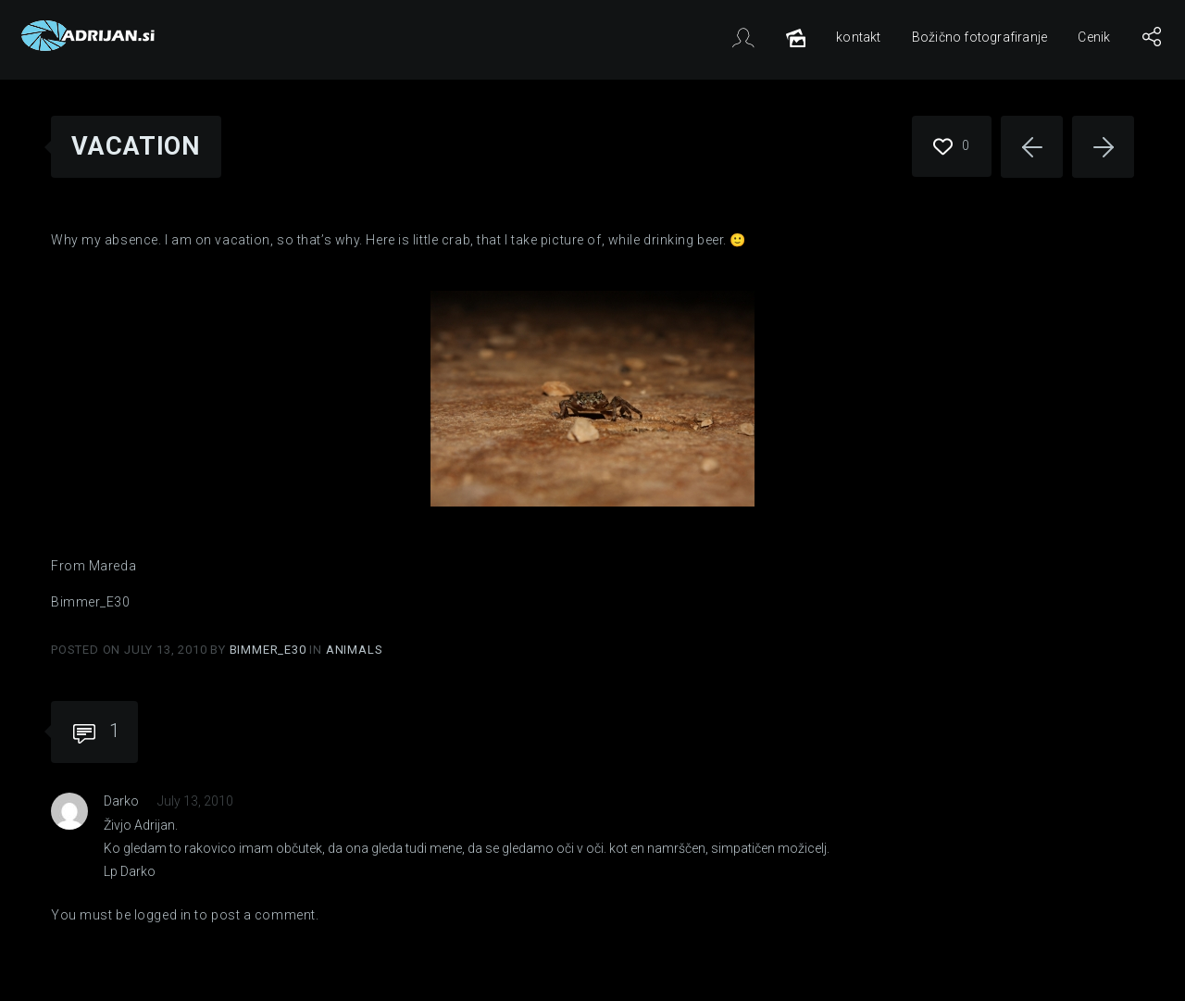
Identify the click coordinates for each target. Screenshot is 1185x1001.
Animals (354, 650)
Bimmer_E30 (270, 650)
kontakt (858, 37)
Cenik (1094, 37)
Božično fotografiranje (979, 37)
